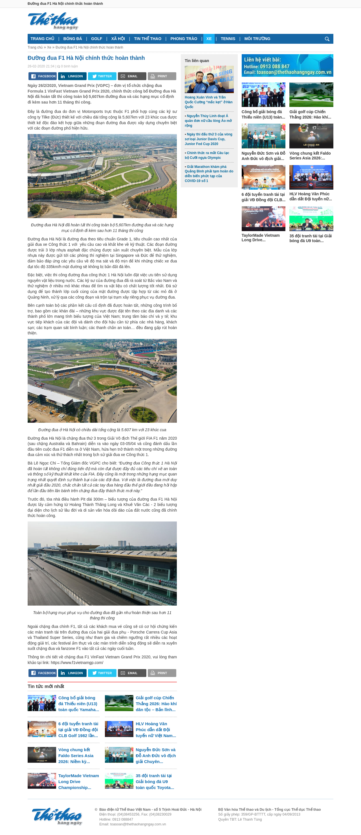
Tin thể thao (147, 38)
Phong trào (184, 38)
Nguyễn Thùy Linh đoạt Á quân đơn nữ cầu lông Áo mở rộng (208, 121)
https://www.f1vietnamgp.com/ (77, 662)
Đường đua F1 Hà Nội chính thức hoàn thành (89, 47)
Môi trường (257, 38)
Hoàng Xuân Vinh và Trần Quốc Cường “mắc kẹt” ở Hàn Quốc (208, 102)
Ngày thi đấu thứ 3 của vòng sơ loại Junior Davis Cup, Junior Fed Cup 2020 (208, 139)
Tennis (228, 38)
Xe (209, 38)
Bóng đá (72, 38)
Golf (96, 38)
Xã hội (118, 38)
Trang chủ (42, 38)
